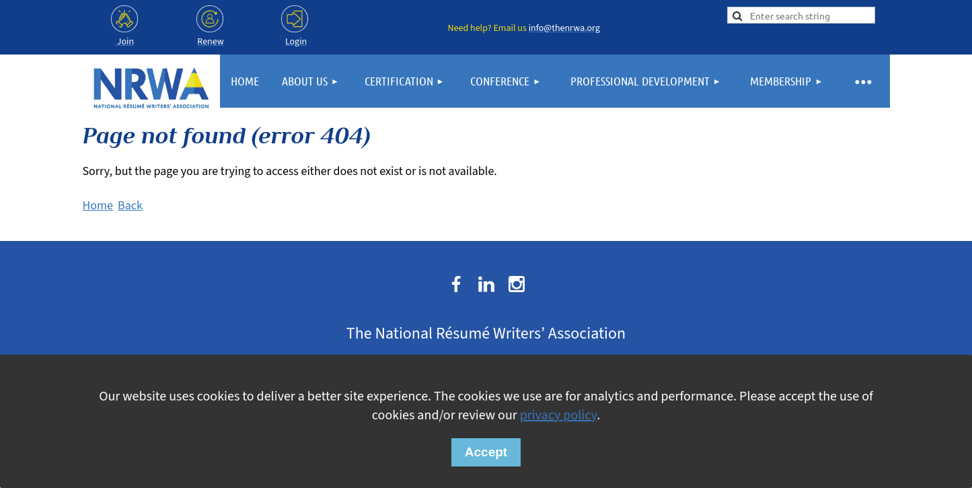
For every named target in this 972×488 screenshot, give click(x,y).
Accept (486, 452)
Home (98, 205)
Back (130, 205)
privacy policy (558, 415)
